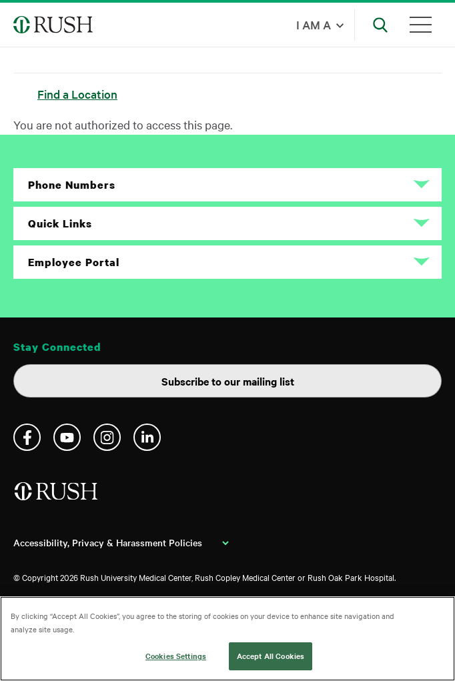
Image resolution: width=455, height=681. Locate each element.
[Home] (57, 497)
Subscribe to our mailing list (227, 381)
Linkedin (147, 437)
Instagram (107, 437)
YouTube (67, 437)
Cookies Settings (175, 655)
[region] (227, 638)
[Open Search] (380, 25)
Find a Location (77, 93)
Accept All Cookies (270, 655)
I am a (313, 24)
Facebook (27, 437)
